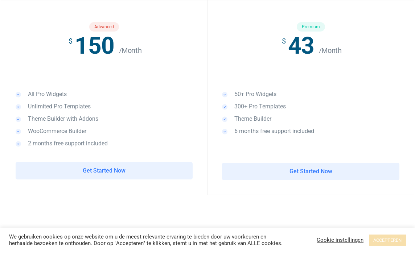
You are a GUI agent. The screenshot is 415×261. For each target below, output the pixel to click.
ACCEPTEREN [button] (387, 240)
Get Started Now (104, 170)
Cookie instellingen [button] (340, 240)
